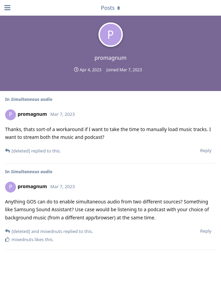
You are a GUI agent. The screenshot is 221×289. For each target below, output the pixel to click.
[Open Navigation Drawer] (7, 8)
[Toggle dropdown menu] (111, 8)
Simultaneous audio (31, 99)
